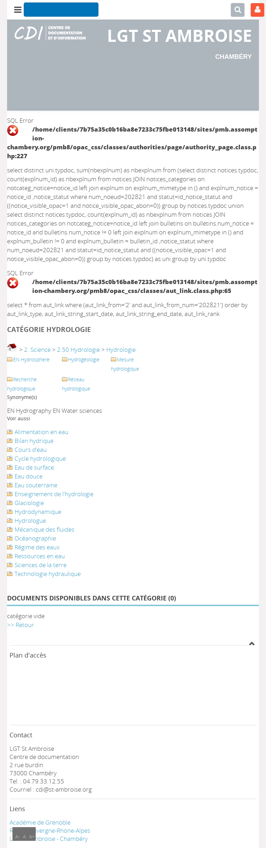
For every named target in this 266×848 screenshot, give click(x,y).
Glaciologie (29, 503)
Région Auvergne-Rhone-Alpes (50, 830)
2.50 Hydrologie (78, 349)
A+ (32, 836)
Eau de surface (34, 467)
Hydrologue (30, 520)
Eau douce (29, 476)
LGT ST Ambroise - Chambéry (49, 839)
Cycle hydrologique (40, 458)
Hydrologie (121, 349)
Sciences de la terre (41, 565)
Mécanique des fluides (44, 529)
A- (17, 836)
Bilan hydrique (34, 441)
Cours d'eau (31, 449)
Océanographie (35, 538)
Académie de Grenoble (40, 822)
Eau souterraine (36, 485)
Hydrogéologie (84, 359)
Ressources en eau (40, 556)
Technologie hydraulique (48, 574)
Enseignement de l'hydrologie (54, 494)
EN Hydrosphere (31, 359)
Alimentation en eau (41, 432)
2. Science (37, 349)
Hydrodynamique (38, 512)
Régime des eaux (37, 547)
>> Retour (20, 625)
